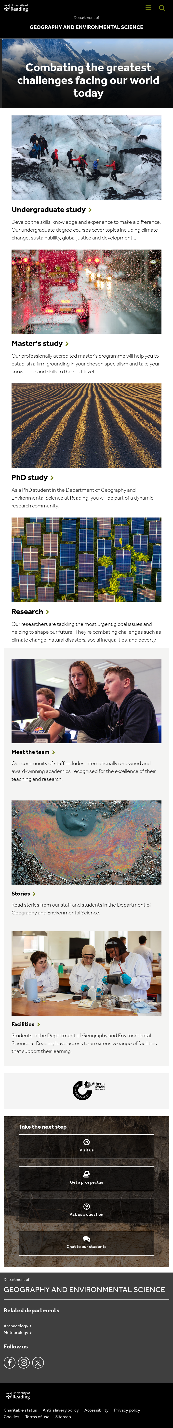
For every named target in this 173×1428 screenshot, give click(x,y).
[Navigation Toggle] (148, 8)
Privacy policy (127, 1410)
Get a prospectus (86, 1182)
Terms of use (37, 1417)
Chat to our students (86, 1247)
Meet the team (31, 752)
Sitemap (63, 1417)
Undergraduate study (49, 210)
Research (27, 612)
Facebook (9, 1363)
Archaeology (16, 1326)
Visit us (87, 1150)
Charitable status (20, 1410)
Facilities (23, 1025)
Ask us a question (86, 1214)
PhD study (30, 478)
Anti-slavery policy (61, 1410)
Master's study (37, 344)
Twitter (38, 1363)
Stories (21, 894)
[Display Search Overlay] (162, 8)
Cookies (11, 1417)
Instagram (24, 1363)
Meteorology (16, 1332)
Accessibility (96, 1410)
